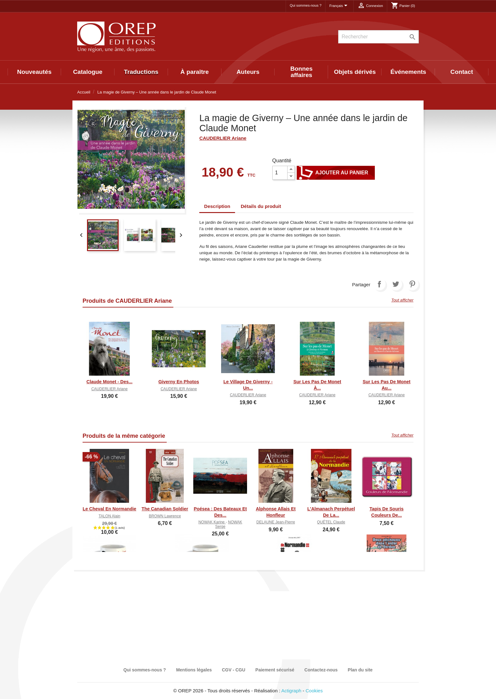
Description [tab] (217, 206)
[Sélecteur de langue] (339, 6)
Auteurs (248, 71)
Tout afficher (402, 300)
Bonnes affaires (301, 71)
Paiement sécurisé (274, 669)
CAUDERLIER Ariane (222, 138)
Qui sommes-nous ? (305, 5)
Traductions (141, 71)
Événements (408, 71)
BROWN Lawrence (165, 516)
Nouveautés (34, 71)
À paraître (194, 71)
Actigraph (291, 690)
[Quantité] (280, 173)
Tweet (395, 284)
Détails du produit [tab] (261, 206)
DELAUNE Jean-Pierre (276, 522)
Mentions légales (194, 669)
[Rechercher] (378, 36)
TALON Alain (109, 516)
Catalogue (87, 71)
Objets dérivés (355, 71)
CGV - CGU (233, 669)
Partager (379, 284)
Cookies (314, 690)
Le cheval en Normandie (109, 508)
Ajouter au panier (335, 173)
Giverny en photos (178, 381)
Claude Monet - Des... (109, 381)
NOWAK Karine (212, 522)
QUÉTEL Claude (331, 522)
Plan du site (360, 669)
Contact (461, 71)
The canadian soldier (165, 508)
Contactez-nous (321, 669)
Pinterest (412, 284)
